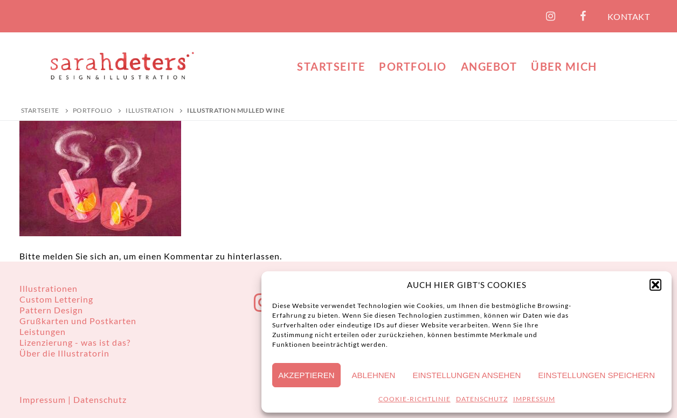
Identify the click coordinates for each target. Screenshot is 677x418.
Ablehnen (374, 375)
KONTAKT (628, 16)
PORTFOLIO (93, 110)
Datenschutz (100, 399)
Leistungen (42, 331)
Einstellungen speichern (596, 375)
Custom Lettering (56, 299)
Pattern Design (51, 310)
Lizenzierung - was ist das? (74, 342)
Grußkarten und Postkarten (77, 321)
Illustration (150, 110)
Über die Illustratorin (64, 353)
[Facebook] (583, 16)
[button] (655, 284)
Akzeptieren (306, 375)
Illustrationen (48, 288)
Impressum (43, 399)
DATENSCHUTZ (482, 399)
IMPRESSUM (534, 399)
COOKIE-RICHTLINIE (414, 399)
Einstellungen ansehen (466, 375)
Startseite (40, 110)
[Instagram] (551, 16)
